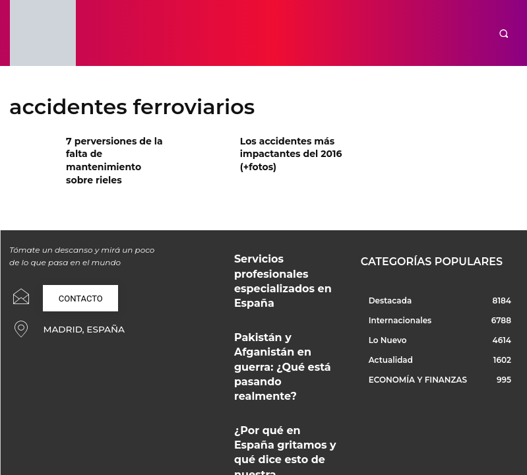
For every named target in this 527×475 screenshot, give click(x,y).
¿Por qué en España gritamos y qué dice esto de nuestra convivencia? (287, 354)
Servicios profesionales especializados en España (277, 253)
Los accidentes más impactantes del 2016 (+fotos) (283, 151)
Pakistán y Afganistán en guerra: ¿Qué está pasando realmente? (279, 305)
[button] (503, 33)
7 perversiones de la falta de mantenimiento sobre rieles (118, 151)
